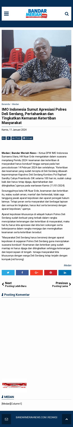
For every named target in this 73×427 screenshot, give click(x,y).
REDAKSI (52, 417)
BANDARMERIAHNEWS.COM (31, 417)
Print (16, 138)
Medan (67, 265)
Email (27, 138)
